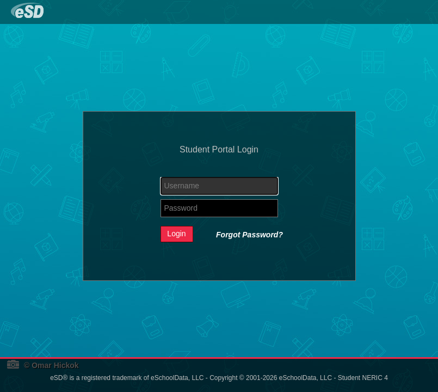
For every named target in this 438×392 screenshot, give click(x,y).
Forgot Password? (249, 234)
